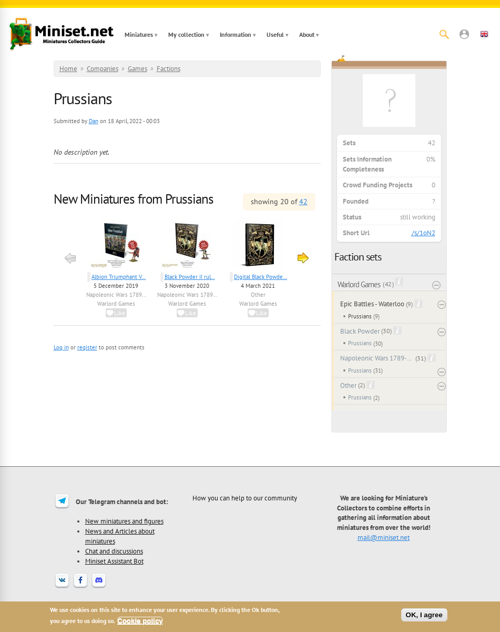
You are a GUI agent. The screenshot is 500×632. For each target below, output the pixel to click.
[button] (464, 34)
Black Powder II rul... (190, 276)
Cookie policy (140, 621)
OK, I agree (424, 615)
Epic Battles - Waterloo (372, 303)
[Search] (444, 34)
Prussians (360, 316)
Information (235, 34)
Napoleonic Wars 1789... (116, 294)
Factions (168, 68)
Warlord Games (116, 303)
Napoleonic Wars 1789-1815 (377, 358)
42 (303, 201)
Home (68, 68)
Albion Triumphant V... (118, 276)
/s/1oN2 (423, 232)
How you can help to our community (244, 498)
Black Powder (360, 331)
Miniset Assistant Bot (114, 561)
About (306, 34)
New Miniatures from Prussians (133, 198)
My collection (186, 34)
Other (258, 294)
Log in (61, 347)
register (87, 347)
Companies (102, 68)
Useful (275, 34)
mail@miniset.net (384, 537)
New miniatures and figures (124, 521)
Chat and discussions (114, 551)
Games (137, 68)
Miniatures (139, 34)
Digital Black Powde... (260, 276)
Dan (93, 121)
